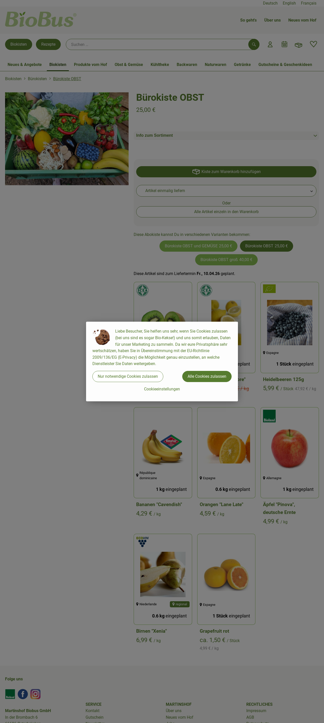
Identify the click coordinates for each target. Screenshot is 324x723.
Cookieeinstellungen (162, 389)
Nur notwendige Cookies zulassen (128, 376)
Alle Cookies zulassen (207, 376)
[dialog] (162, 361)
